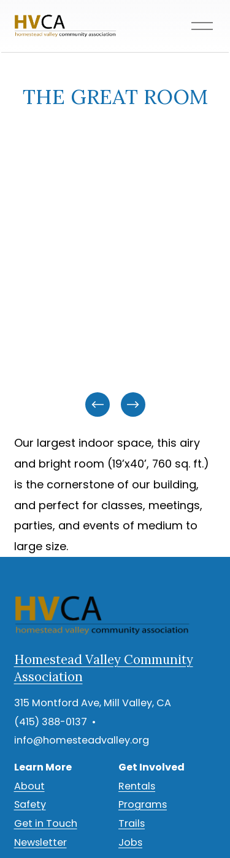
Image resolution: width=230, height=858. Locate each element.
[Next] (133, 404)
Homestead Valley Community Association (103, 668)
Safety (30, 804)
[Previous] (97, 404)
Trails (131, 823)
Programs (142, 804)
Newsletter (40, 842)
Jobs (130, 842)
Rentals (136, 786)
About (29, 786)
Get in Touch (45, 823)
